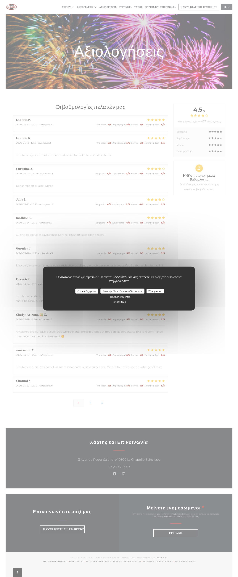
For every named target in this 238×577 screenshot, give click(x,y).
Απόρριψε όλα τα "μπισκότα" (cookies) (122, 290)
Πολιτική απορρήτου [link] (120, 296)
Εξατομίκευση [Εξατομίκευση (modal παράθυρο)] (155, 290)
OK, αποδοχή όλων (86, 290)
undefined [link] (119, 301)
